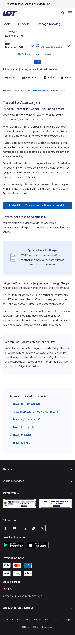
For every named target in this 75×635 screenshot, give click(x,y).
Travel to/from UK (22, 427)
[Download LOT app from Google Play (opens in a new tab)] (13, 545)
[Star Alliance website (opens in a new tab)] (38, 596)
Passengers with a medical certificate (34, 411)
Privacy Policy (23, 619)
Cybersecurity (51, 619)
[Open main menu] (70, 13)
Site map (65, 619)
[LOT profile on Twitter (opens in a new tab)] (42, 528)
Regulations (8, 619)
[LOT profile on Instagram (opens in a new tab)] (33, 528)
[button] (37, 34)
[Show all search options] (37, 62)
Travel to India (20, 442)
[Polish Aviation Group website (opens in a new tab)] (38, 589)
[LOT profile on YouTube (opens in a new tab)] (15, 528)
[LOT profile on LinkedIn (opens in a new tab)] (24, 528)
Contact (37, 619)
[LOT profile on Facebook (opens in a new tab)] (6, 528)
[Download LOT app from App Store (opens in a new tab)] (38, 545)
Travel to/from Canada (25, 403)
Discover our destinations (37, 608)
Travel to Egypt (20, 434)
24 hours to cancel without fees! (39, 54)
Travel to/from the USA (25, 419)
